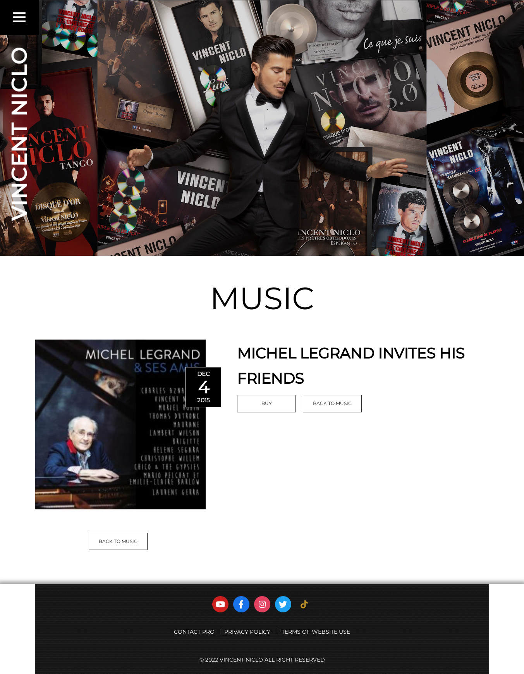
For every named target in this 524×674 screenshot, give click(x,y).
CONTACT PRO (194, 631)
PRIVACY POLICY (247, 631)
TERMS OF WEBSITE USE (316, 631)
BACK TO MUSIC (118, 541)
